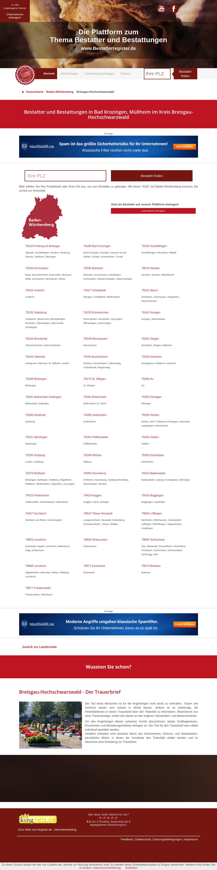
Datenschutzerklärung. (107, 867)
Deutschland (32, 91)
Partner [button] (126, 73)
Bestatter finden (185, 74)
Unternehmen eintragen (99, 73)
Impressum (191, 839)
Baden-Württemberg (59, 91)
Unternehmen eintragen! (153, 211)
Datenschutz (143, 839)
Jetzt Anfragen (69, 73)
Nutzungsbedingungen (167, 839)
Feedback (127, 839)
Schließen (131, 867)
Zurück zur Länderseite (39, 647)
